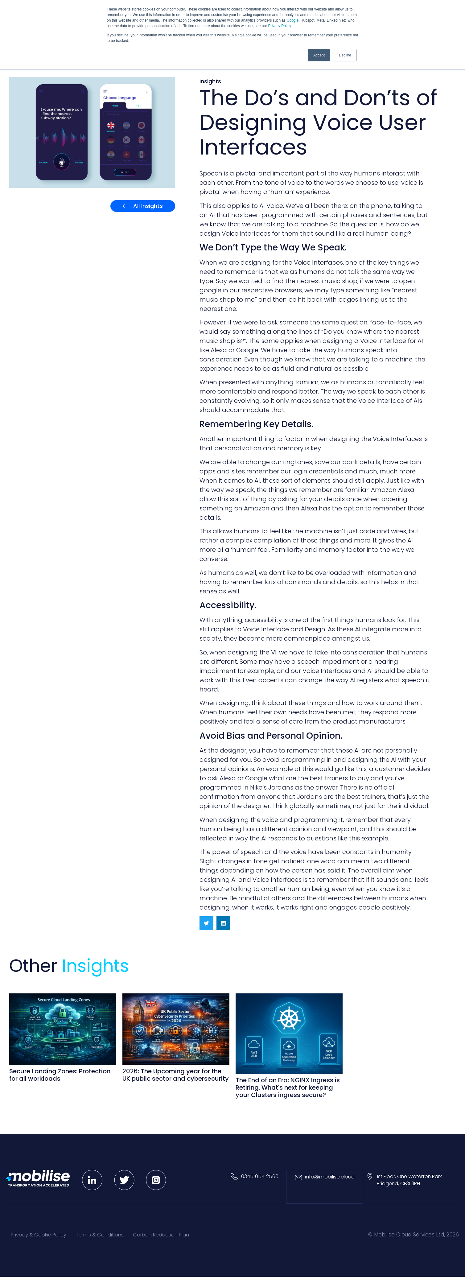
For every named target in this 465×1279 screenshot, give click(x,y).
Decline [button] (345, 55)
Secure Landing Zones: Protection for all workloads (59, 1076)
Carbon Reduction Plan (177, 1236)
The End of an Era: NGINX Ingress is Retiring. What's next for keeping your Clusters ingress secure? (288, 1088)
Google (292, 20)
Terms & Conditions (109, 1236)
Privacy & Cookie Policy (41, 1236)
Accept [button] (319, 55)
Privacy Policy (279, 26)
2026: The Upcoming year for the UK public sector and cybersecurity (175, 1076)
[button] (206, 924)
